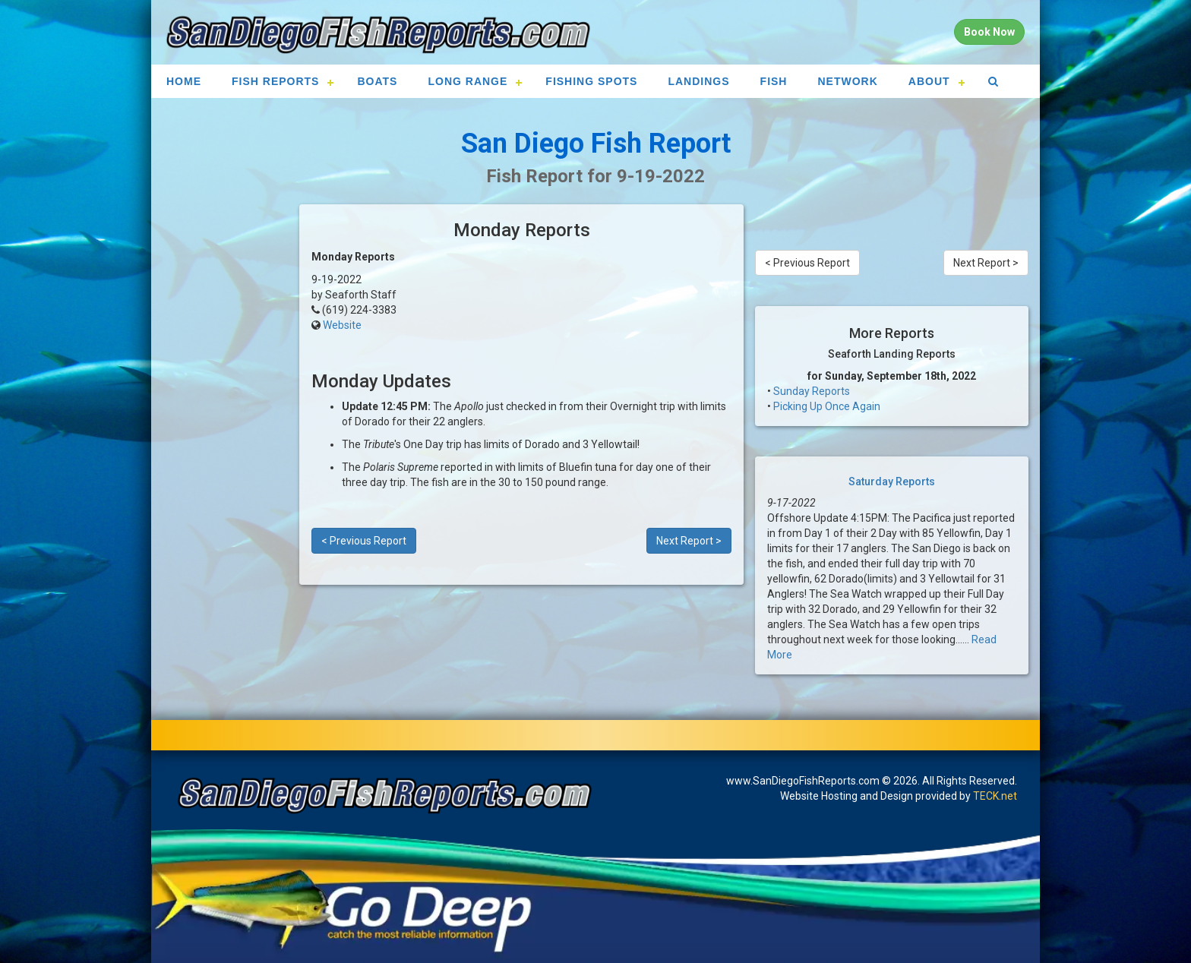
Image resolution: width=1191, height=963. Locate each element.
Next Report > (689, 541)
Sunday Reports (811, 391)
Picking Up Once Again (826, 406)
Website (342, 325)
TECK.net (995, 796)
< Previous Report (363, 541)
